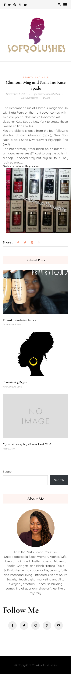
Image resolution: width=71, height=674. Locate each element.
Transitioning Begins (15, 382)
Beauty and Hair (35, 77)
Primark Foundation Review (20, 320)
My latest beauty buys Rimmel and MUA (27, 444)
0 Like (46, 97)
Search (7, 471)
